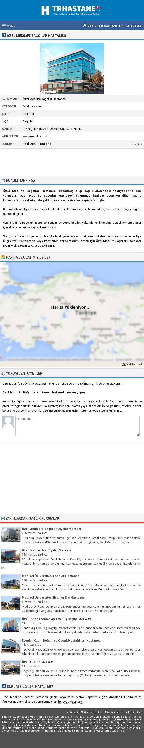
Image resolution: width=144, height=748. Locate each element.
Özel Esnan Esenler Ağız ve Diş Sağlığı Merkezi (56, 619)
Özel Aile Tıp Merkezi (38, 662)
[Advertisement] (72, 161)
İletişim (120, 712)
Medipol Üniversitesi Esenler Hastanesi (51, 576)
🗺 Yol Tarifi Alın (133, 364)
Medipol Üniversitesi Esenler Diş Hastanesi (54, 597)
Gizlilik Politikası (103, 712)
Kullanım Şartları (79, 712)
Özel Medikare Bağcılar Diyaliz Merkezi (51, 529)
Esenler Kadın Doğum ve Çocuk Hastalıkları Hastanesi (61, 640)
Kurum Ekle (135, 712)
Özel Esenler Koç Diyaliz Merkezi (46, 550)
